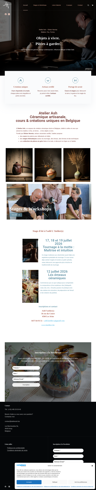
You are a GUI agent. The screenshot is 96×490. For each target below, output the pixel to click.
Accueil (25, 5)
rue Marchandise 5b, (11, 426)
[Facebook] (6, 14)
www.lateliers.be (48, 325)
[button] (92, 466)
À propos (69, 5)
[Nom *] (26, 373)
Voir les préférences (81, 482)
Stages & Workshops (39, 5)
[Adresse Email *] (26, 379)
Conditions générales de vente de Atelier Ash (82, 486)
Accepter (29, 482)
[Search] (88, 5)
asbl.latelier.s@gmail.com (54, 321)
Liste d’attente (56, 5)
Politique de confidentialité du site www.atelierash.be (30, 486)
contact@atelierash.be (12, 421)
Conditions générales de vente (17, 450)
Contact (80, 5)
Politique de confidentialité (16, 448)
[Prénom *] (26, 368)
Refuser (54, 482)
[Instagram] (9, 14)
